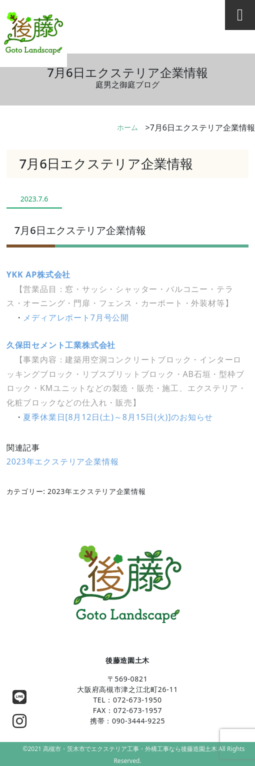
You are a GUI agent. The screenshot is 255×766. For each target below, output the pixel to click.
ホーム (127, 127)
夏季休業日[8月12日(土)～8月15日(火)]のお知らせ (118, 417)
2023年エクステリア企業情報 (62, 461)
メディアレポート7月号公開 (76, 317)
